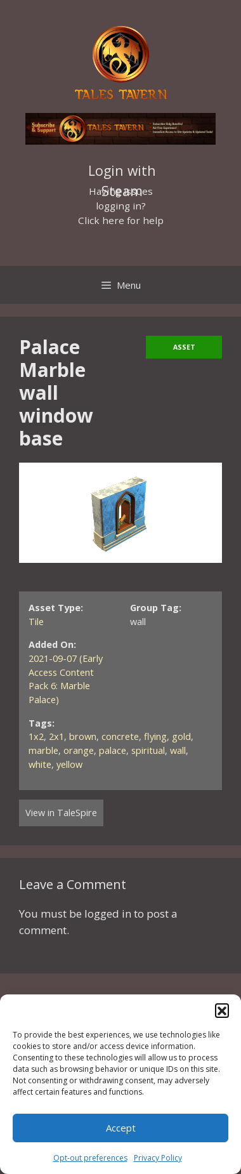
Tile (36, 622)
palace (112, 750)
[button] (222, 1010)
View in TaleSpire (61, 813)
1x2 (36, 736)
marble (43, 750)
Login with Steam (122, 172)
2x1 (56, 736)
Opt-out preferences (90, 1157)
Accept (121, 1127)
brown (82, 736)
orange (78, 750)
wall (178, 750)
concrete (120, 736)
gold (181, 736)
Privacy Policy (158, 1157)
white (40, 764)
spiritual (148, 750)
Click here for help (121, 220)
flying (155, 736)
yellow (69, 764)
